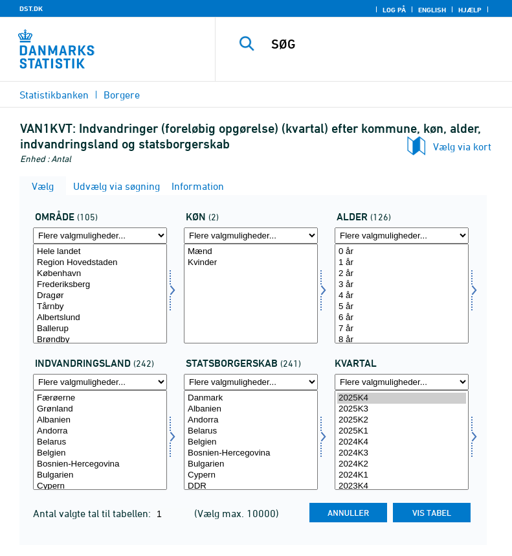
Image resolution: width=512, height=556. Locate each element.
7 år (401, 328)
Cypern (100, 486)
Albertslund (100, 317)
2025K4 (401, 398)
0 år (401, 251)
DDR (250, 486)
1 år (401, 262)
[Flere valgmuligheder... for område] (100, 235)
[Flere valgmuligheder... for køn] (251, 235)
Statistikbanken (54, 94)
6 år (401, 317)
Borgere (122, 94)
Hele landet (100, 251)
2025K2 (401, 420)
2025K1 (401, 431)
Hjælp (470, 9)
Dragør (100, 295)
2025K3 (401, 409)
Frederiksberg (100, 284)
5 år (401, 306)
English (432, 9)
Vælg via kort (462, 146)
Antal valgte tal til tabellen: (93, 513)
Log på (394, 9)
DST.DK (31, 8)
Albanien (100, 420)
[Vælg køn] (251, 293)
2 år (401, 273)
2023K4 (401, 486)
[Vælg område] (100, 293)
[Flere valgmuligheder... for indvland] (100, 382)
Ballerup (100, 328)
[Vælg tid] (402, 440)
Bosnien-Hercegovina (100, 464)
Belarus (100, 442)
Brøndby (100, 339)
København (100, 273)
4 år (401, 295)
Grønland (100, 409)
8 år (401, 339)
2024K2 (401, 464)
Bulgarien (100, 475)
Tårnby (100, 306)
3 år (401, 284)
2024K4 (401, 442)
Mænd (250, 251)
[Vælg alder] (402, 293)
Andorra (100, 431)
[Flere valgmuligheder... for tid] (402, 382)
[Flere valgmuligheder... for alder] (402, 235)
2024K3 (401, 453)
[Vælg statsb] (251, 440)
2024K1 (401, 475)
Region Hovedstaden (100, 262)
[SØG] (383, 44)
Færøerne (100, 398)
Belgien (100, 453)
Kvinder (250, 262)
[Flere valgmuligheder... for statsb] (251, 382)
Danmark (250, 398)
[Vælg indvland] (100, 440)
